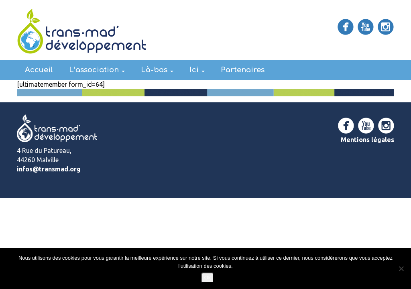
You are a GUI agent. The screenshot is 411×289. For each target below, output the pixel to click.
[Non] (401, 269)
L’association (97, 70)
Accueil (39, 70)
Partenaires (243, 70)
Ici (197, 70)
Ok (207, 278)
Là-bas (157, 70)
